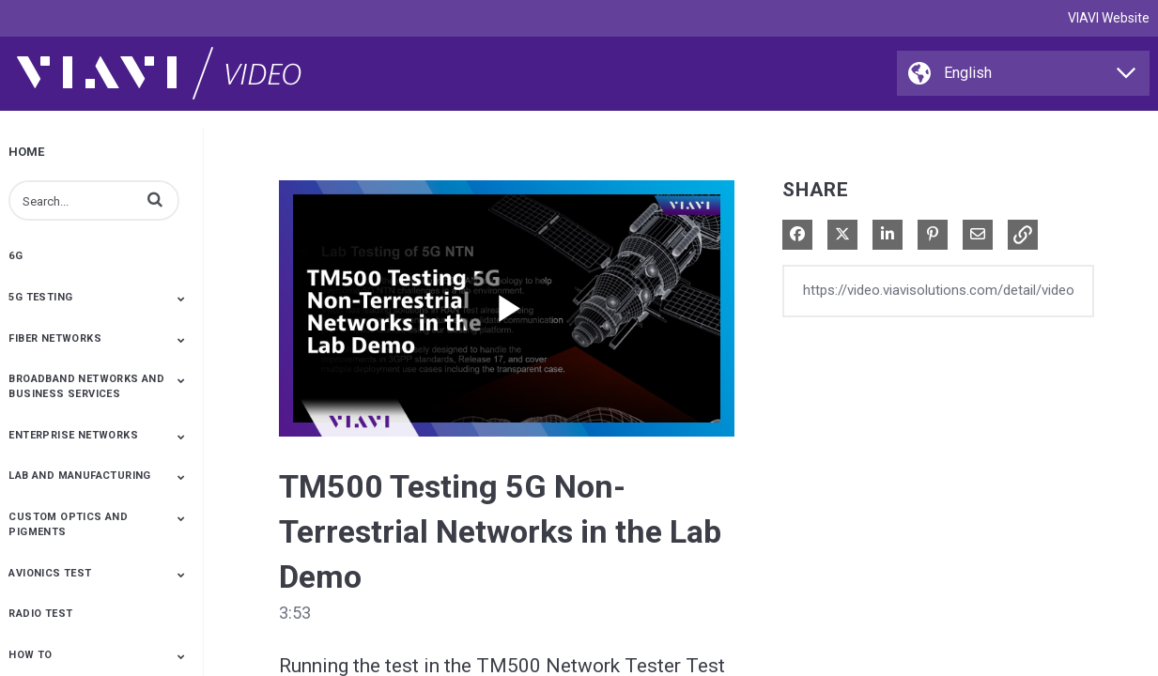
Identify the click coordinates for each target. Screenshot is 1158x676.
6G (15, 256)
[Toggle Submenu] (181, 298)
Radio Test (40, 613)
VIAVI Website (1109, 17)
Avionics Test (49, 573)
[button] (155, 199)
